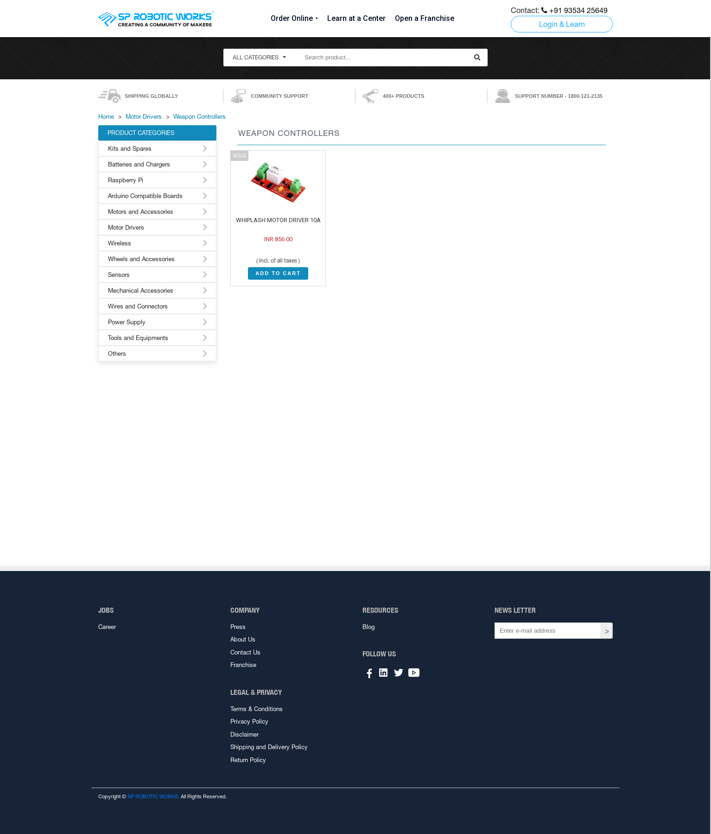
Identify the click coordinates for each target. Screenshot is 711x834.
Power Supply (127, 322)
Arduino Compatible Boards (145, 195)
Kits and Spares (130, 148)
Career (107, 626)
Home (106, 116)
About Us (242, 639)
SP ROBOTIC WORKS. (153, 796)
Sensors (119, 274)
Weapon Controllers (199, 116)
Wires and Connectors (138, 306)
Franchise (243, 664)
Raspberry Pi (125, 180)
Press (238, 626)
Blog (368, 626)
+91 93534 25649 (574, 10)
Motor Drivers (144, 116)
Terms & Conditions (256, 709)
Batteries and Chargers (139, 164)
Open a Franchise (424, 18)
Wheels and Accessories (141, 259)
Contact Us (245, 652)
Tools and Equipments (138, 337)
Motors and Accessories (140, 211)
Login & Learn (562, 24)
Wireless (119, 243)
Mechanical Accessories (140, 290)
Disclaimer (244, 734)
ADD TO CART (278, 273)
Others (117, 353)
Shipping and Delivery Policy (269, 747)
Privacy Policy (249, 721)
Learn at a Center (356, 18)
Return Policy (248, 760)
